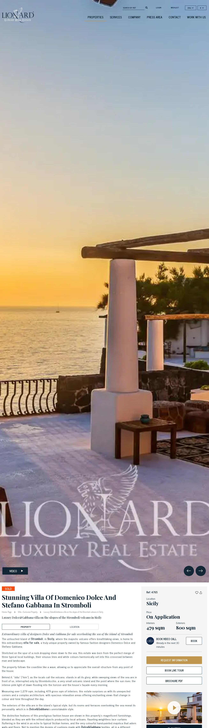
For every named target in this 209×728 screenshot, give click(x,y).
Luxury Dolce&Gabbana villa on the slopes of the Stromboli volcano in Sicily (73, 612)
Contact (175, 17)
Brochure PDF (174, 681)
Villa (19, 612)
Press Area (154, 17)
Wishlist (175, 7)
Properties (95, 17)
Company (134, 17)
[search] (146, 7)
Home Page (7, 612)
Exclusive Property (30, 612)
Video (16, 571)
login (158, 7)
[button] (196, 592)
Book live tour (174, 670)
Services (116, 17)
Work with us (196, 17)
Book (194, 641)
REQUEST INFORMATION (174, 660)
